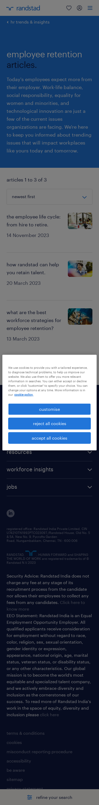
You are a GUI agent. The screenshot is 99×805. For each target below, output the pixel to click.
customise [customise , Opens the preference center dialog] (49, 409)
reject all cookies (49, 423)
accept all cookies (49, 437)
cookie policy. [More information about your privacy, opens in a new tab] (23, 394)
